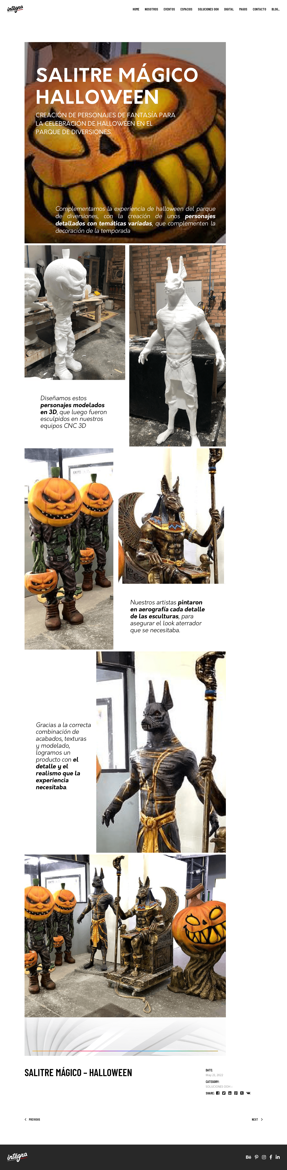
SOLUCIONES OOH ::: (219, 1087)
